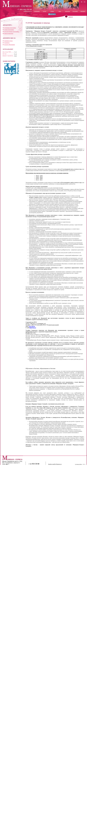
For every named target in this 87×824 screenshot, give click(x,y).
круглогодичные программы (11, 31)
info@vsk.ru (33, 327)
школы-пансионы (8, 33)
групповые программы (10, 27)
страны (52, 11)
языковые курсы (8, 40)
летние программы (9, 29)
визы (60, 11)
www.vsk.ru (32, 326)
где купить (75, 11)
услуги (44, 11)
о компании (37, 11)
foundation (6, 42)
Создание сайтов (78, 464)
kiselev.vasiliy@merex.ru (55, 464)
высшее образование (9, 44)
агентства (67, 11)
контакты (83, 11)
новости (71, 17)
